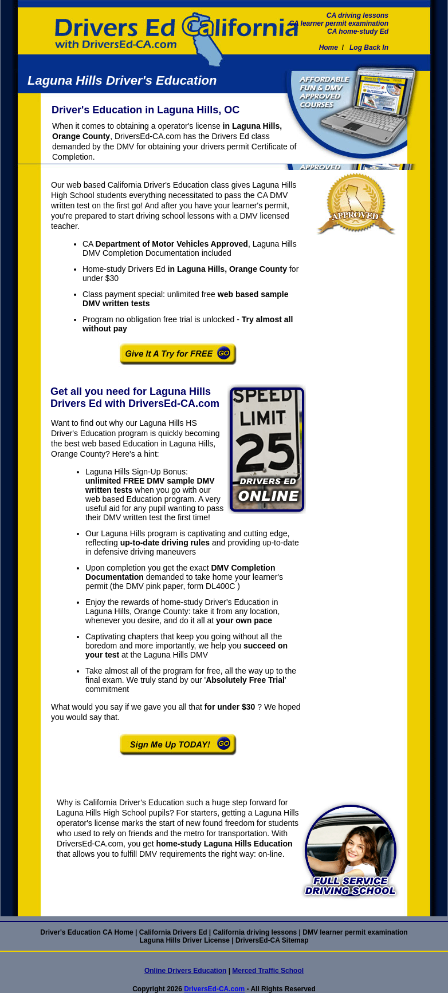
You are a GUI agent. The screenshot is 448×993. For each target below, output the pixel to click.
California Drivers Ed (173, 932)
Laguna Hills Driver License (184, 940)
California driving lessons (255, 932)
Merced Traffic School (268, 971)
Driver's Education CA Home (86, 932)
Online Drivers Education (185, 971)
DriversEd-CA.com (214, 989)
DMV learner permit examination (354, 932)
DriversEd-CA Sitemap (272, 940)
